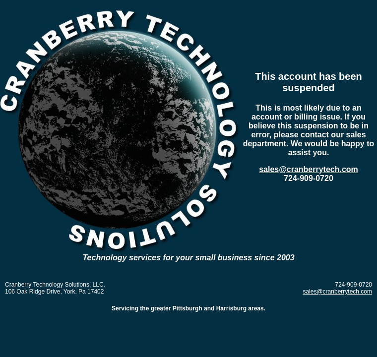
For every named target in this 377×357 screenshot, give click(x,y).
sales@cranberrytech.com (308, 169)
